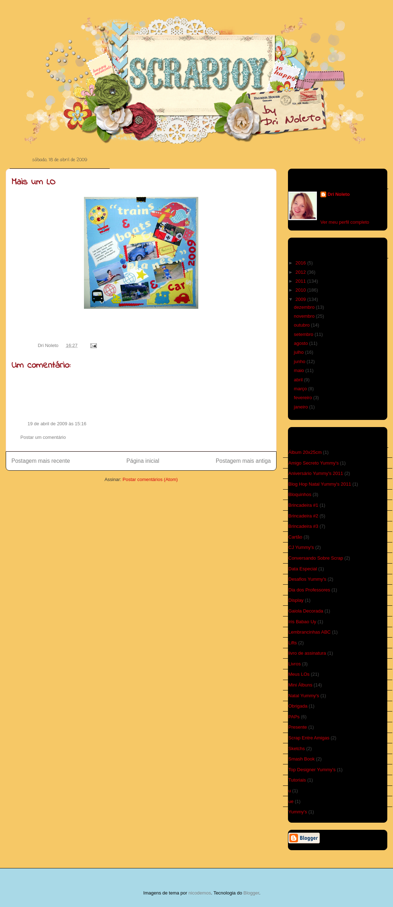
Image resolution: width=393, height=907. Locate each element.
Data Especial (302, 568)
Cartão (295, 537)
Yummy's (297, 811)
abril (299, 379)
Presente (297, 727)
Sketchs (296, 748)
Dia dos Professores (309, 590)
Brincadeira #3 (303, 526)
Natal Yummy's (303, 695)
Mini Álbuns (300, 685)
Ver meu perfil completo (344, 222)
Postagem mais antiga (243, 461)
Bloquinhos (299, 494)
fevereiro (303, 397)
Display (296, 600)
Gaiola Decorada (305, 611)
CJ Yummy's (301, 547)
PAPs (294, 716)
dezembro (305, 307)
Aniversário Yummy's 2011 (315, 473)
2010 (301, 290)
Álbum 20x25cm (305, 452)
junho (300, 361)
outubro (302, 325)
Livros (294, 663)
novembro (305, 316)
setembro (304, 334)
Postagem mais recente (40, 461)
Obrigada (297, 706)
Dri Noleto (49, 345)
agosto (301, 343)
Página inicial (142, 461)
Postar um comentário (43, 437)
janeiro (301, 407)
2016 (301, 263)
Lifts (292, 642)
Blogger (251, 893)
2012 (301, 272)
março (301, 388)
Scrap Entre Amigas (308, 737)
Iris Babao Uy (302, 621)
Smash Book (301, 759)
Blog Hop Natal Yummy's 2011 (319, 484)
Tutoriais (297, 780)
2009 (301, 299)
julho (299, 352)
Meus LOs (298, 674)
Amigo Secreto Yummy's (313, 463)
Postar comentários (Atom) (150, 479)
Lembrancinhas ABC (309, 632)
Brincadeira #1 (303, 505)
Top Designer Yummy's (311, 769)
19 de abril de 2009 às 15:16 (57, 423)
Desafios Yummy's (307, 579)
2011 (301, 281)
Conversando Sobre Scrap (315, 558)
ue (290, 801)
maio (299, 370)
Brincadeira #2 (303, 516)
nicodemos (200, 893)
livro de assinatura (307, 653)
